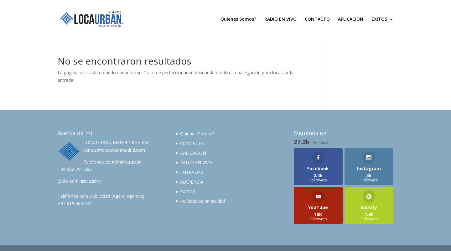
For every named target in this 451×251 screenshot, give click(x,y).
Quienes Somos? (238, 19)
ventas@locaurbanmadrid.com (114, 150)
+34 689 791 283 (75, 169)
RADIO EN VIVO (280, 19)
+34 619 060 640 (75, 204)
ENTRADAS (191, 172)
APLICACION (350, 19)
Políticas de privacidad (202, 201)
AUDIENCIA (192, 182)
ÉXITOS (379, 19)
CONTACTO (317, 19)
